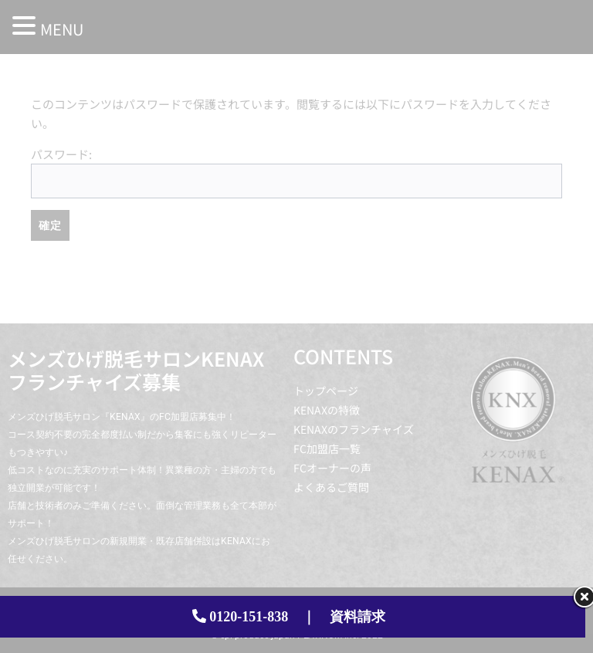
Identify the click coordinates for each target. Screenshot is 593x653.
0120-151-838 (248, 616)
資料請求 (357, 616)
